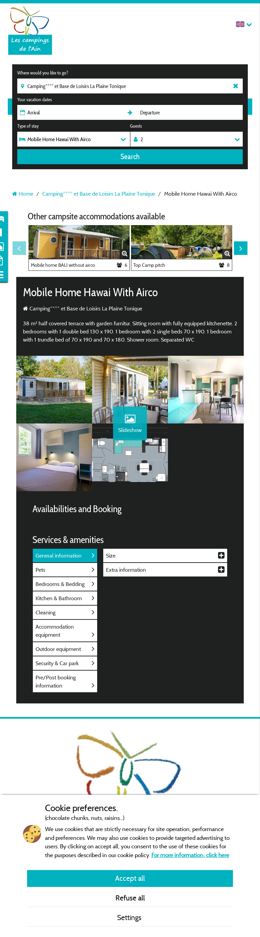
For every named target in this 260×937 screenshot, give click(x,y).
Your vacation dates (34, 99)
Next (240, 248)
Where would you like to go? (42, 73)
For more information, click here (190, 854)
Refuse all (130, 897)
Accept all (130, 878)
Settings (130, 917)
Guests (136, 126)
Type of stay (28, 126)
